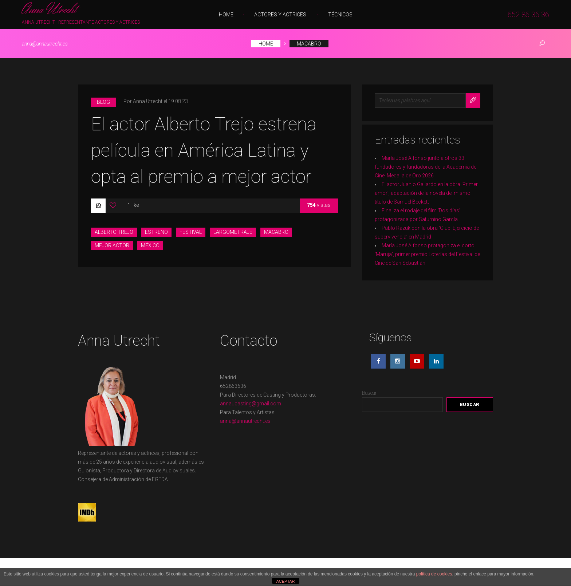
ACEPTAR (285, 581)
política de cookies (434, 574)
